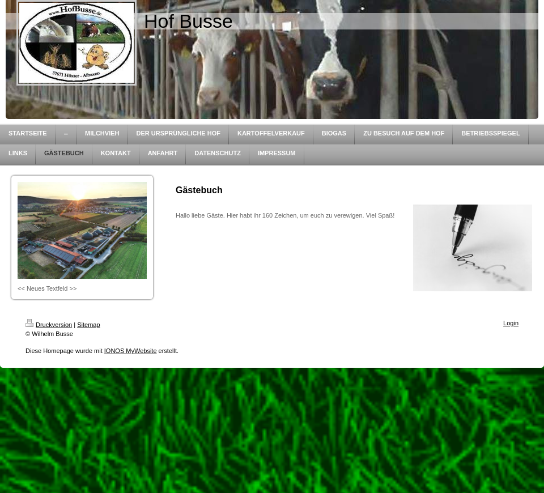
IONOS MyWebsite (130, 350)
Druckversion (49, 324)
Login (510, 323)
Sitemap (88, 324)
